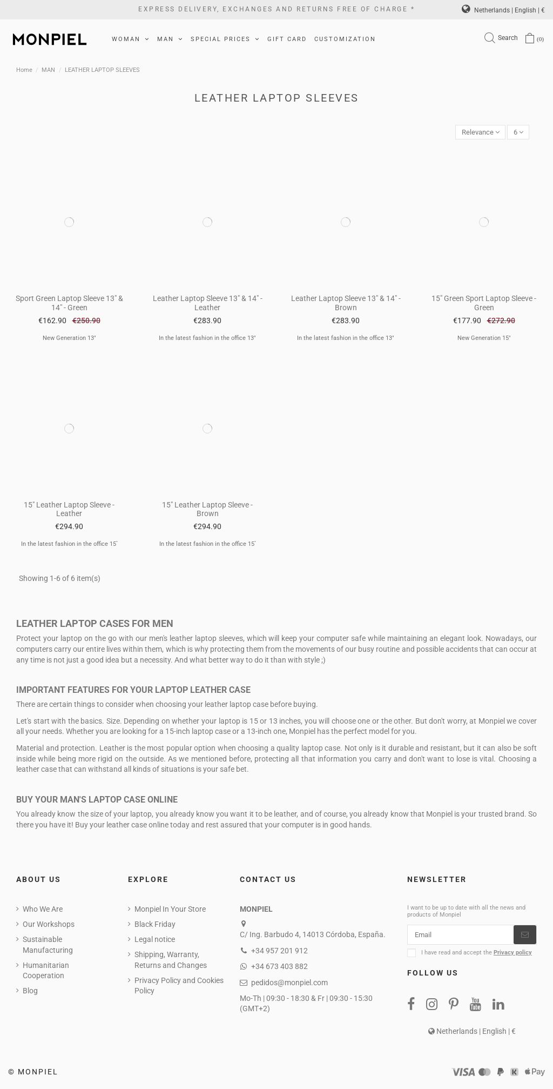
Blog (30, 991)
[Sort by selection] (476, 133)
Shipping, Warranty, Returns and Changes (170, 961)
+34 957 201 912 (279, 951)
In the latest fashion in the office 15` (69, 545)
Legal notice (154, 940)
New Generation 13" (69, 339)
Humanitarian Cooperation (46, 971)
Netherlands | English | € (503, 10)
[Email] (461, 936)
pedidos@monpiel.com (289, 983)
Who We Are (43, 910)
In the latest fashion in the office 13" (207, 339)
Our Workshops (49, 925)
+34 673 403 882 (279, 967)
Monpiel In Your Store (170, 910)
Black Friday (155, 925)
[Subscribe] (525, 936)
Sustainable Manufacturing (48, 946)
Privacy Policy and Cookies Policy (179, 986)
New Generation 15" (484, 339)
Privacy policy (513, 955)
